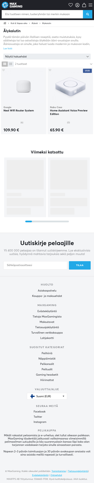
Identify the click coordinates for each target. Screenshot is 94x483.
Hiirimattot (47, 380)
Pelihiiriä (47, 353)
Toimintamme (59, 471)
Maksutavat (47, 322)
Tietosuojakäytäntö (47, 327)
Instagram (40, 422)
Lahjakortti (47, 338)
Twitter (38, 416)
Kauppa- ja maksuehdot (47, 296)
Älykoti (35, 23)
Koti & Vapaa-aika (19, 23)
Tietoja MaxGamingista (47, 316)
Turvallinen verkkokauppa (47, 332)
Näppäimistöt (47, 358)
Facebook (39, 411)
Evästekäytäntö (47, 311)
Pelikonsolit (47, 364)
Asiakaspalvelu (47, 290)
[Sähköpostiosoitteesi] (35, 265)
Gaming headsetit (47, 374)
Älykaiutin (46, 23)
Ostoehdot (56, 475)
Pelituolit (47, 369)
